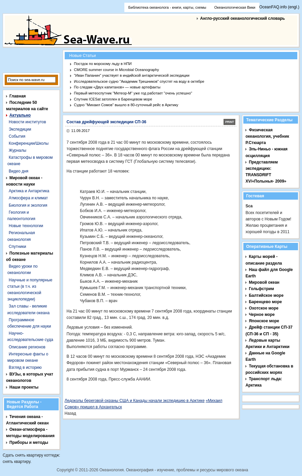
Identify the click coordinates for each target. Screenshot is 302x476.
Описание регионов (27, 347)
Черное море (262, 314)
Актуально (20, 115)
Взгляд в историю (25, 367)
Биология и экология (28, 205)
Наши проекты (24, 387)
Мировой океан (264, 282)
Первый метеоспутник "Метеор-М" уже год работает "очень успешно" (133, 93)
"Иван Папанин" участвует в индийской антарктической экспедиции (132, 75)
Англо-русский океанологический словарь (242, 18)
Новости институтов (27, 122)
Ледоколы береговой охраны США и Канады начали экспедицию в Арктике (135, 400)
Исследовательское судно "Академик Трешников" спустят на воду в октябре (139, 81)
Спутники (17, 246)
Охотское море (263, 308)
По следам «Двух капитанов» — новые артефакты (117, 87)
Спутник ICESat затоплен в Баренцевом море (113, 99)
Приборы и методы (28, 442)
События (17, 136)
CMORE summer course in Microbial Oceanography (116, 70)
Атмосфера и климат (28, 198)
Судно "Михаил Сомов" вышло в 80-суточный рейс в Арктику (126, 105)
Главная (17, 96)
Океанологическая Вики (234, 7)
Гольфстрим (261, 288)
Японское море (264, 321)
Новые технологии (26, 225)
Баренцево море (265, 301)
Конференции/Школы (29, 143)
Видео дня (18, 171)
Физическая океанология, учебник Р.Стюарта (267, 136)
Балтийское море (266, 295)
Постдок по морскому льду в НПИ (103, 64)
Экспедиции (20, 129)
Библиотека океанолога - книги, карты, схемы (167, 7)
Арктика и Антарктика (29, 191)
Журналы (17, 150)
